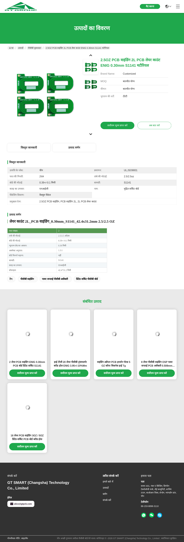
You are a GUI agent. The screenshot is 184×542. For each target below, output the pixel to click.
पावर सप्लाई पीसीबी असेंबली (55, 279)
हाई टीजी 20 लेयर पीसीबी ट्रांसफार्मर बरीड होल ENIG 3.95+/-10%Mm (70, 364)
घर (11, 48)
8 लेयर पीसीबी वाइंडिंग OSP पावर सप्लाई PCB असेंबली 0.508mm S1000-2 (157, 364)
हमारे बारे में (108, 481)
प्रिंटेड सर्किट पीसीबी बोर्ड (87, 279)
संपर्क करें (107, 500)
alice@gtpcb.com (21, 504)
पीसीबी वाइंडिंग (27, 279)
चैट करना (150, 6)
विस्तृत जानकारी (29, 147)
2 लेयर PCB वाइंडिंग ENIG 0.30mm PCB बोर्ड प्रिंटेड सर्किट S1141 (27, 364)
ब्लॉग (105, 494)
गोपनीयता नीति (13, 538)
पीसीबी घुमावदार (34, 48)
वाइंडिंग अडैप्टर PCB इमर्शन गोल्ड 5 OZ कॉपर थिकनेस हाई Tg (113, 364)
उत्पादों (20, 48)
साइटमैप (24, 538)
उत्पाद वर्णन (74, 147)
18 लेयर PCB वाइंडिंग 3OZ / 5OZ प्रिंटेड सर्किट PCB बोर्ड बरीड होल (27, 437)
